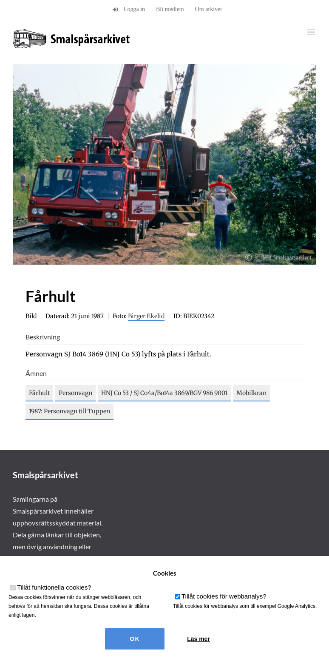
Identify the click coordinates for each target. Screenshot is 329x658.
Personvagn (75, 393)
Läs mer (198, 638)
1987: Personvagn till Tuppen (69, 411)
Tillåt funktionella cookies (54, 587)
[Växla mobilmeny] (311, 32)
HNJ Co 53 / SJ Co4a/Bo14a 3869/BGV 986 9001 (164, 393)
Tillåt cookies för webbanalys (224, 596)
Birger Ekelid (146, 316)
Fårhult (39, 393)
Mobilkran (251, 393)
